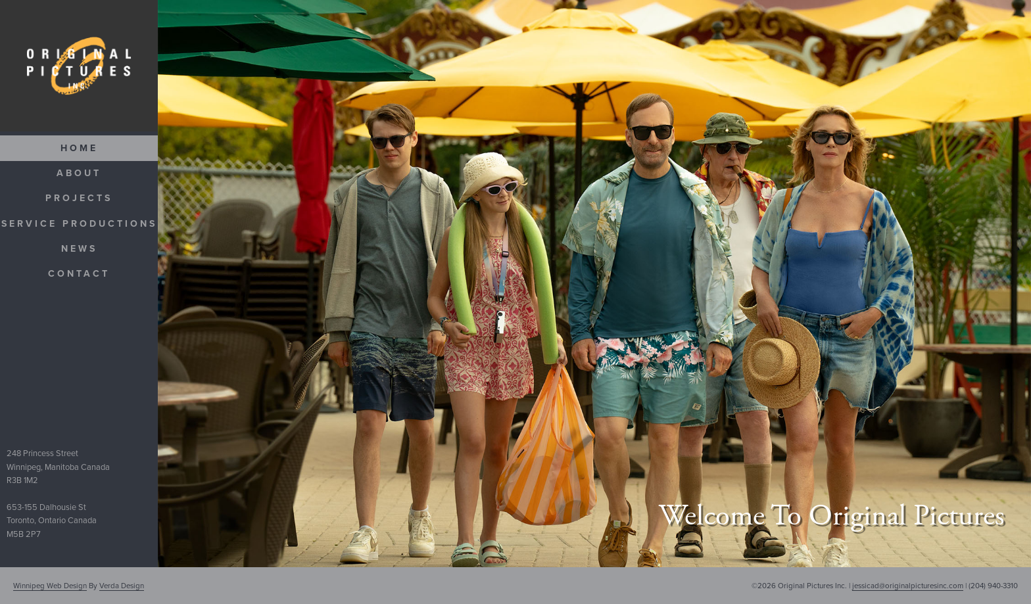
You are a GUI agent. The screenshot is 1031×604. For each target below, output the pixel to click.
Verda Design (121, 585)
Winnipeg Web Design (50, 585)
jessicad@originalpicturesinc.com (907, 585)
